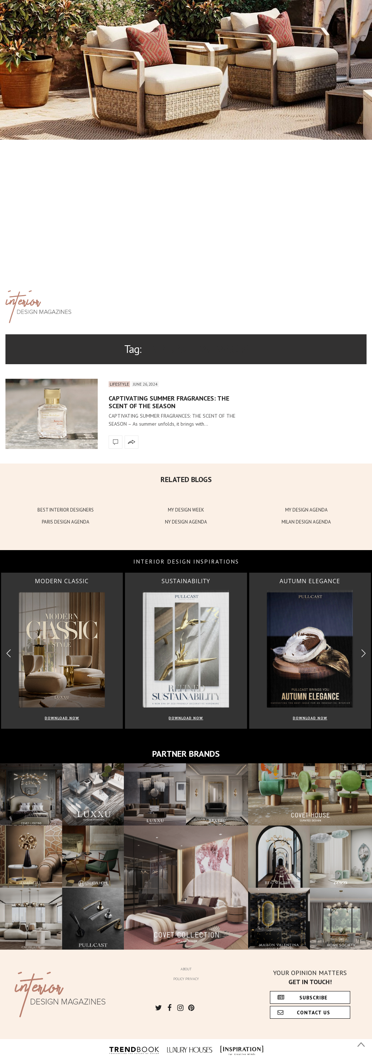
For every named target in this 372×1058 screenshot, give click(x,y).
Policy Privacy (186, 979)
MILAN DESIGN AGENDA (306, 522)
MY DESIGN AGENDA (306, 510)
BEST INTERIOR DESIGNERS (65, 510)
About (186, 969)
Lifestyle (119, 384)
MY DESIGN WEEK (186, 510)
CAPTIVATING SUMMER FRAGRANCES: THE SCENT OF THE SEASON (169, 402)
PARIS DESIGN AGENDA (65, 522)
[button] (363, 653)
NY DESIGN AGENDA (186, 522)
